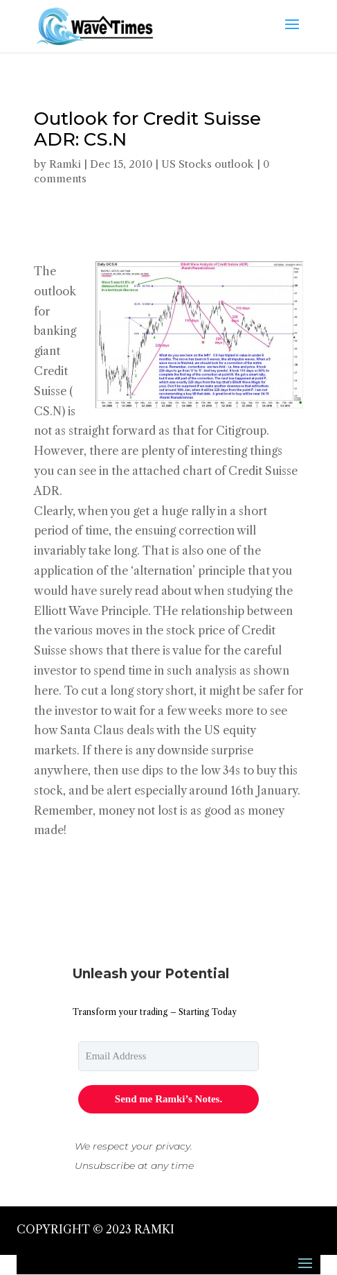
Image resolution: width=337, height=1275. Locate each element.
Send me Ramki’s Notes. (168, 1098)
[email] (168, 1056)
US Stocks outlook (207, 164)
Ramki (65, 164)
